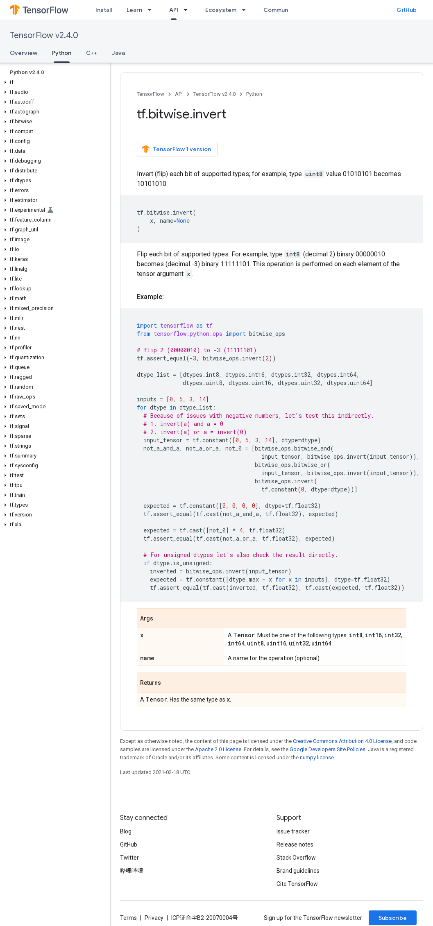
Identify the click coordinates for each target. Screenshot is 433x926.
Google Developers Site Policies (327, 749)
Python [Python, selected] (61, 53)
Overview (23, 53)
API (179, 94)
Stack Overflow (296, 857)
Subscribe (393, 917)
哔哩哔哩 (131, 870)
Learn (134, 10)
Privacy (154, 918)
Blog (125, 831)
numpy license (317, 757)
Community (279, 10)
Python (254, 94)
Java (118, 53)
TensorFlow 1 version (176, 149)
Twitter (129, 857)
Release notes (295, 844)
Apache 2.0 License (218, 749)
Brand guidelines (298, 870)
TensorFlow (150, 94)
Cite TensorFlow (297, 884)
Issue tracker (293, 831)
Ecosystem (220, 10)
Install (103, 10)
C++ (91, 53)
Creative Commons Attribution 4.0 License (342, 741)
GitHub (407, 10)
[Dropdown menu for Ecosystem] (246, 10)
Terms (128, 918)
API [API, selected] (173, 10)
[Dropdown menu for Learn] (152, 10)
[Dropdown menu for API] (188, 10)
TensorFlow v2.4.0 (44, 35)
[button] (53, 82)
